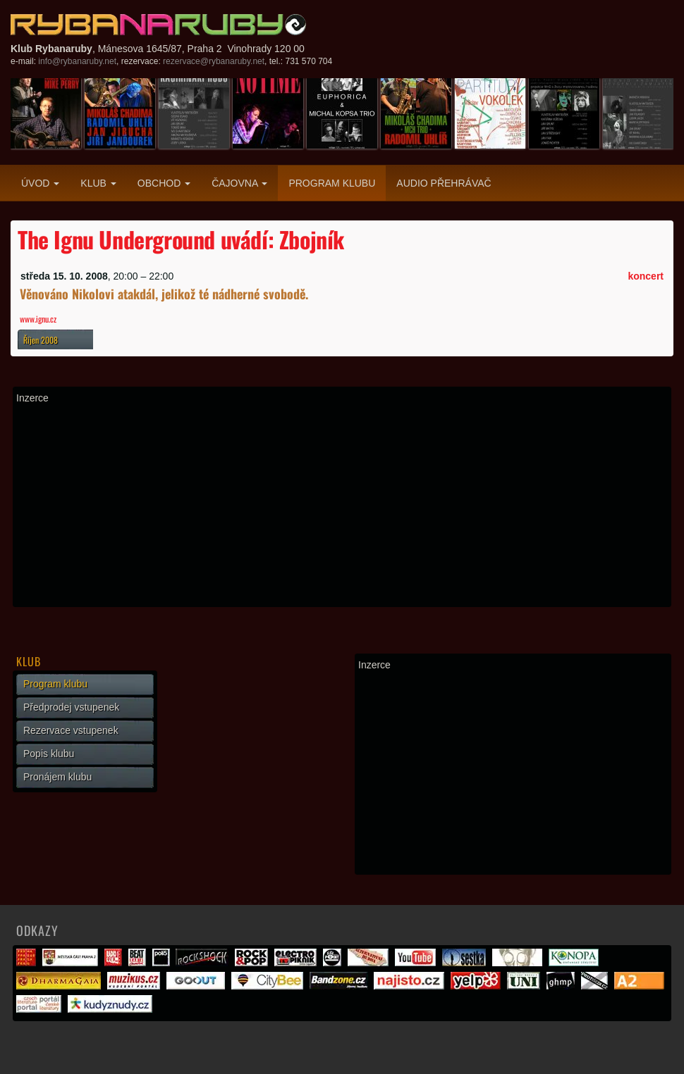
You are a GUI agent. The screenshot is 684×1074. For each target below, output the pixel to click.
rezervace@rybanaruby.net (213, 61)
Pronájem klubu (57, 776)
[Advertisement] (342, 505)
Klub (98, 183)
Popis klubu (48, 753)
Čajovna (239, 183)
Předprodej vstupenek (71, 707)
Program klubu (331, 183)
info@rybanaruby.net (77, 61)
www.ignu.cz (38, 319)
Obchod (164, 183)
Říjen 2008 (40, 340)
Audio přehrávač (443, 183)
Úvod (40, 183)
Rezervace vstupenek (70, 730)
